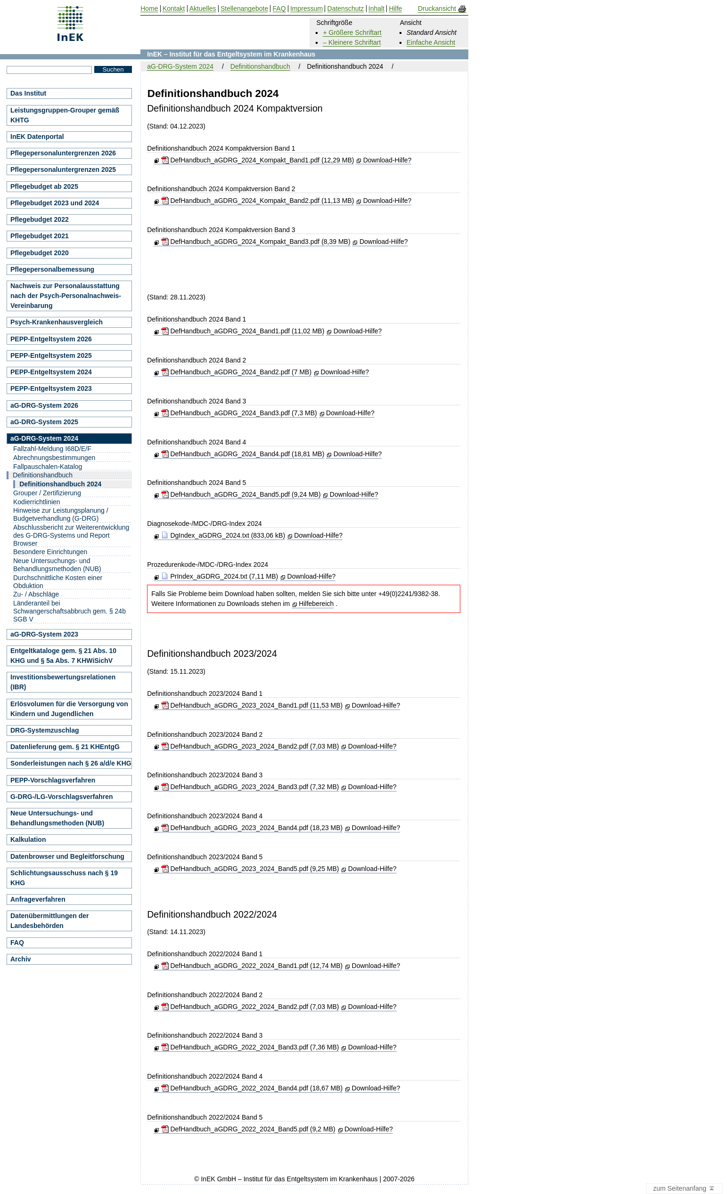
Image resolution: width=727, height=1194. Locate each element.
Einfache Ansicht (431, 42)
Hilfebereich (316, 603)
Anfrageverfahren (37, 899)
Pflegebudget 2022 (39, 219)
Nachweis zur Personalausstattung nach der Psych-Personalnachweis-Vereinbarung (65, 295)
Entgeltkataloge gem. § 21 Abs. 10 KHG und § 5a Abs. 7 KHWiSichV (63, 655)
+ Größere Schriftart (352, 32)
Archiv (20, 959)
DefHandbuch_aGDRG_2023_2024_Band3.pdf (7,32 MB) (250, 787)
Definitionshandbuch (260, 66)
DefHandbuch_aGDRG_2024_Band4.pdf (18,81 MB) (243, 454)
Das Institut (28, 93)
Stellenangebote (244, 8)
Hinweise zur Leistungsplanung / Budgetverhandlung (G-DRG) (60, 514)
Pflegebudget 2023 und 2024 (54, 203)
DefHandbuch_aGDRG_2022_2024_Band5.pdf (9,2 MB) (248, 1129)
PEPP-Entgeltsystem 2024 (51, 372)
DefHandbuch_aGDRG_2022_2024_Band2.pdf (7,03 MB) (250, 1006)
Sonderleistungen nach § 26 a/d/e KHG (70, 763)
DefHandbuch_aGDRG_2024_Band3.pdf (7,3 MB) (239, 413)
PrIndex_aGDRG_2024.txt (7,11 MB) (219, 576)
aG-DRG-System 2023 (44, 634)
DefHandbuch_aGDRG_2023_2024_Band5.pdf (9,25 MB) (250, 868)
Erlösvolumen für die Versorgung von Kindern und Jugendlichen (69, 709)
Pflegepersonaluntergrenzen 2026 (63, 153)
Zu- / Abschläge (36, 594)
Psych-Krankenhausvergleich (56, 322)
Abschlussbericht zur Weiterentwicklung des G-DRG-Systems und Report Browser (71, 535)
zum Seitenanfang (684, 1189)
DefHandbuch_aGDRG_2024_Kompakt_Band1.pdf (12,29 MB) (257, 160)
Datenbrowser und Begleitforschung (67, 856)
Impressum (306, 8)
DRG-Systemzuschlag (44, 730)
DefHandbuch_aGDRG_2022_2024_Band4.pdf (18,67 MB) (252, 1088)
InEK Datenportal (37, 136)
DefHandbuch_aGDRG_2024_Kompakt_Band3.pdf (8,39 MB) (256, 241)
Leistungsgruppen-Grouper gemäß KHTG (64, 115)
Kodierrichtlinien (36, 502)
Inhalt (376, 8)
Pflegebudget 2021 (39, 236)
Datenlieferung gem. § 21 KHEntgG (65, 746)
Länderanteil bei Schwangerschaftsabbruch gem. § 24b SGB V (69, 611)
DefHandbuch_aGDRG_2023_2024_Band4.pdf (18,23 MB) (252, 827)
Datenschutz (345, 8)
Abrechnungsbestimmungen (54, 457)
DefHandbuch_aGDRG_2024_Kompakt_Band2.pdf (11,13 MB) (257, 200)
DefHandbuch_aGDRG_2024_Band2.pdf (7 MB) (236, 372)
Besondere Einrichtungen (50, 552)
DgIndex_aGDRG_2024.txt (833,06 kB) (223, 535)
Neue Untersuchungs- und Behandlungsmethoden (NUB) (57, 565)
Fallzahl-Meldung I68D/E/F (52, 448)
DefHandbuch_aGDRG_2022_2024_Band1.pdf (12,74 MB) (252, 965)
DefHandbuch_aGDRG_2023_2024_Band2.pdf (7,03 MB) (250, 746)
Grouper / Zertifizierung (47, 493)
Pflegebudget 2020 (39, 253)
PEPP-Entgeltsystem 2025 (51, 355)
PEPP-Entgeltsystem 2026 (51, 339)
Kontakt (174, 8)
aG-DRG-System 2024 (180, 66)
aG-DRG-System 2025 (44, 422)
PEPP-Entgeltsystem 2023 (51, 388)
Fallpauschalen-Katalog (47, 466)
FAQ (17, 942)
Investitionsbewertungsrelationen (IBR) (62, 682)
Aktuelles (202, 8)
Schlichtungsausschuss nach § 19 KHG (64, 878)
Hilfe (395, 8)
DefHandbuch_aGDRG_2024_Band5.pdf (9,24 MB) (241, 494)
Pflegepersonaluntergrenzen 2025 (63, 169)
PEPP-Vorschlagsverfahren (52, 780)
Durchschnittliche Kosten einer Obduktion (57, 581)
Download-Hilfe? (387, 160)
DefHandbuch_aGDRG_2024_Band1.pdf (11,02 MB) (243, 331)
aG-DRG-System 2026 (44, 405)
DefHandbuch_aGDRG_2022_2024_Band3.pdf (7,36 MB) (250, 1047)
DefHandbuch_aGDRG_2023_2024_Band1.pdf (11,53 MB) (252, 705)
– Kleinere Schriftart (352, 42)
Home (149, 8)
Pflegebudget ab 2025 (44, 186)
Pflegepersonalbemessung (52, 269)
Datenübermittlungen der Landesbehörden (49, 920)
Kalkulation (28, 839)
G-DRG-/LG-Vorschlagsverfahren (61, 796)
